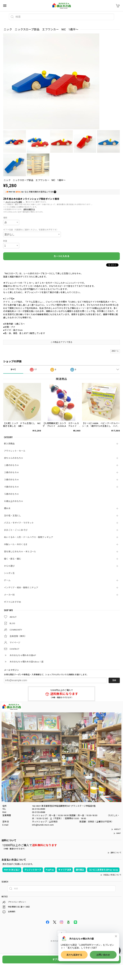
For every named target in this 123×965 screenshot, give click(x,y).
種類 (5, 218)
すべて (13, 369)
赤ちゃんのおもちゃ (13, 458)
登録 (114, 680)
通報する (115, 351)
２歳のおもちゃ (11, 472)
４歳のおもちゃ (11, 487)
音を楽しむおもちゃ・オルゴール (20, 551)
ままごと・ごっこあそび (15, 530)
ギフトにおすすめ (12, 602)
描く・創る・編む (12, 559)
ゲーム (7, 580)
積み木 (7, 508)
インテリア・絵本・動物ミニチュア (21, 587)
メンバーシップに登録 (13, 202)
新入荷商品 (9, 443)
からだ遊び (9, 566)
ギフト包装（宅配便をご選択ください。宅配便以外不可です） (30, 230)
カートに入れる (61, 256)
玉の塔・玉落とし (12, 515)
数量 (5, 241)
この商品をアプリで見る (61, 342)
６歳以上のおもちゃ (13, 501)
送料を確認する (29, 209)
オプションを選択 (61, 959)
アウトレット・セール (14, 451)
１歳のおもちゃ (11, 465)
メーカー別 (9, 595)
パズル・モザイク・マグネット (19, 523)
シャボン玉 (9, 573)
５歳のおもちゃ (11, 494)
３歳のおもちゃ (11, 479)
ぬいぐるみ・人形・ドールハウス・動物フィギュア (28, 537)
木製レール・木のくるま (15, 544)
